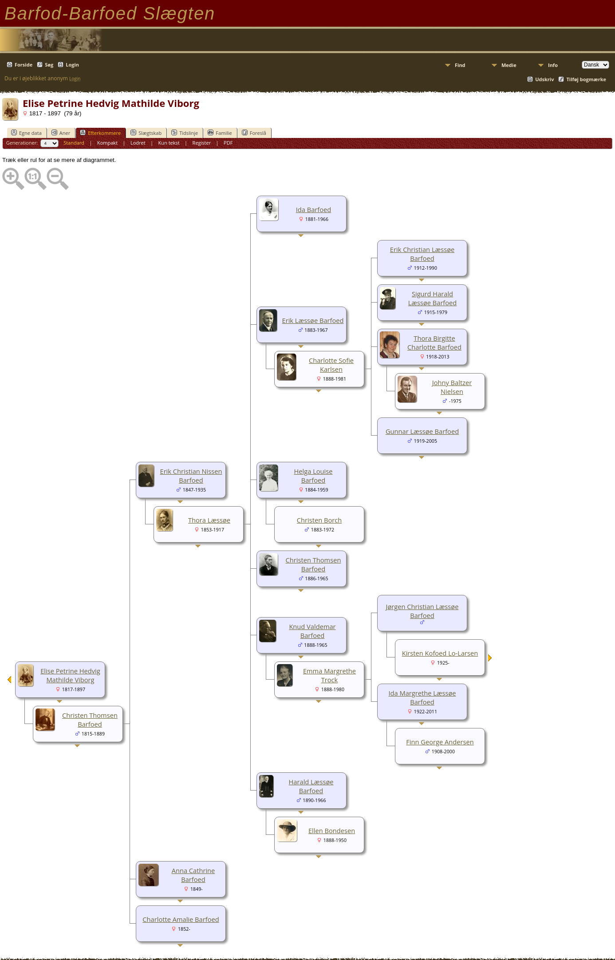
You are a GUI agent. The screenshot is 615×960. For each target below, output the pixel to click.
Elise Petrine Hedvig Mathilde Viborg (70, 675)
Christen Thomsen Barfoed (313, 564)
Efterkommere (100, 132)
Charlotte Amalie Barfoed (180, 919)
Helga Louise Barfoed (313, 475)
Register (202, 142)
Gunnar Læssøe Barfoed (422, 431)
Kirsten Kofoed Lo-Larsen (440, 653)
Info (553, 65)
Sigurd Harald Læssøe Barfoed (432, 298)
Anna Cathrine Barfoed (193, 875)
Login (72, 64)
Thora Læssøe (209, 519)
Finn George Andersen (439, 741)
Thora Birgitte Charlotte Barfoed (434, 342)
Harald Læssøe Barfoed (311, 786)
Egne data (26, 132)
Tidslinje (184, 132)
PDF (228, 142)
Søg (49, 64)
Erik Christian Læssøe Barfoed (422, 254)
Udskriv (544, 79)
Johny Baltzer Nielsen (452, 387)
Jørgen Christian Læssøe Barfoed (422, 611)
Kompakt (107, 142)
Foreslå (254, 132)
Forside (23, 64)
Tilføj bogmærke (586, 79)
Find (460, 65)
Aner (60, 132)
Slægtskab (146, 132)
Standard (73, 142)
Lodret (138, 142)
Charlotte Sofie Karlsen (331, 365)
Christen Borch (319, 519)
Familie (220, 132)
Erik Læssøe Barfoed (313, 320)
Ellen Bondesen (331, 830)
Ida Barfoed (313, 209)
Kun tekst (169, 142)
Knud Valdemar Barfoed (312, 631)
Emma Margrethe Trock (329, 675)
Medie (508, 65)
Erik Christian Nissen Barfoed (191, 475)
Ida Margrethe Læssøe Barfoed (422, 697)
